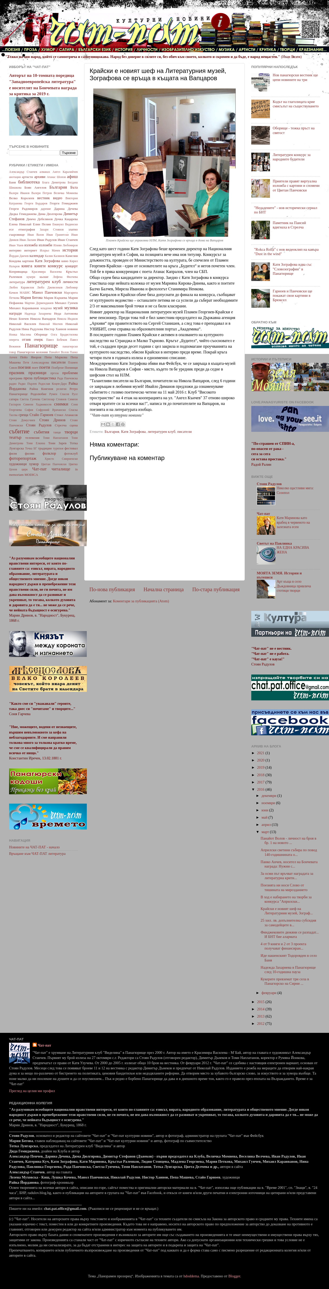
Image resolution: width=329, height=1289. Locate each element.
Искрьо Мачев (50, 250)
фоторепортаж (22, 458)
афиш (72, 176)
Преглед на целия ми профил (32, 1091)
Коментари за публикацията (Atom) (141, 601)
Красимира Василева (47, 271)
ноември (269, 803)
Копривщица (18, 271)
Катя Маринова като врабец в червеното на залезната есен (293, 522)
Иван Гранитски (57, 234)
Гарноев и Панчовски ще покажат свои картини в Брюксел (292, 295)
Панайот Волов (59, 352)
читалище (61, 468)
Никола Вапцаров (43, 319)
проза (28, 378)
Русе (75, 394)
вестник (43, 198)
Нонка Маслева (20, 334)
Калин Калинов (55, 255)
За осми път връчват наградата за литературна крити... (287, 875)
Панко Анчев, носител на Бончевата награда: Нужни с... (289, 864)
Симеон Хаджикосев (37, 404)
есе (11, 229)
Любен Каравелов (21, 287)
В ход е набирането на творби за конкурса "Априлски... (286, 899)
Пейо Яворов (30, 357)
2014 (261, 1009)
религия (61, 388)
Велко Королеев (21, 198)
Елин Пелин (42, 224)
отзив (26, 339)
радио (13, 383)
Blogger (234, 1276)
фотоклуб (71, 453)
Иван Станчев (68, 240)
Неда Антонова (66, 313)
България (111, 431)
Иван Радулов (47, 240)
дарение (46, 208)
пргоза (55, 373)
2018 (261, 775)
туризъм (58, 448)
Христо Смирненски (61, 458)
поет (35, 367)
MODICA (31, 475)
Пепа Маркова (56, 357)
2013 (261, 1016)
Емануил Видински (65, 224)
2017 (261, 782)
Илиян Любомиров (65, 245)
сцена (74, 425)
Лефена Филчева (65, 276)
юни (265, 810)
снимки (61, 404)
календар (37, 256)
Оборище (41, 334)
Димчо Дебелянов (39, 219)
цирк (25, 469)
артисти (27, 177)
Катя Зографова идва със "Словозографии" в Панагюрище (292, 269)
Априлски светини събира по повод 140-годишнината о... (289, 852)
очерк (38, 339)
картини (28, 261)
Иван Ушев (16, 245)
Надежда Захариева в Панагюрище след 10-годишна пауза (288, 969)
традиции (45, 448)
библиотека (29, 182)
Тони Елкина (35, 443)
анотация (15, 177)
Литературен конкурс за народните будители (292, 157)
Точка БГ (31, 448)
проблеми (70, 373)
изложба (31, 245)
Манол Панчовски (47, 292)
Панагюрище (41, 345)
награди (15, 313)
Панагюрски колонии (32, 352)
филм (13, 453)
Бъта (74, 187)
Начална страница (164, 589)
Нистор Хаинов (55, 329)
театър (15, 437)
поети (44, 367)
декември (269, 796)
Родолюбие (38, 394)
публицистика (45, 378)
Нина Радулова (32, 329)
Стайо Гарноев (41, 415)
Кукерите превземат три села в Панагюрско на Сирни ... (285, 981)
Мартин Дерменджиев (39, 303)
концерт (71, 266)
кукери (31, 276)
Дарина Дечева (66, 209)
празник (16, 372)
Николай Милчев (50, 323)
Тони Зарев (57, 443)
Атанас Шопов (56, 177)
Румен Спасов (59, 394)
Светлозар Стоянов (54, 399)
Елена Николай (20, 224)
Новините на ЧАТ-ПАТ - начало (34, 847)
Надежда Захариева (38, 313)
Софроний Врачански (51, 409)
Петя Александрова (36, 362)
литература (17, 282)
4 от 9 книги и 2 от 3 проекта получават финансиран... (283, 946)
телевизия (32, 438)
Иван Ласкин (27, 239)
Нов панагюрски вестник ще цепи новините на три (295, 77)
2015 (261, 1002)
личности (70, 282)
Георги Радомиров (23, 209)
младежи (46, 308)
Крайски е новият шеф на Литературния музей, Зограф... (287, 911)
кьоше (44, 277)
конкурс (55, 265)
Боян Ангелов (35, 187)
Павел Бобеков (56, 339)
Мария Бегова (31, 297)
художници (18, 464)
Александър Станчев (23, 171)
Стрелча (60, 425)
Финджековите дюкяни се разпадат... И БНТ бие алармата (290, 934)
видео (57, 198)
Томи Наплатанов (55, 437)
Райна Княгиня (41, 389)
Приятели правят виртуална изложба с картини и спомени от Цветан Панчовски (296, 185)
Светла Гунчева (30, 399)
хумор (34, 464)
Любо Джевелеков (49, 287)
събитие (19, 431)
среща (23, 415)
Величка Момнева (66, 193)
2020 (261, 760)
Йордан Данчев (19, 255)
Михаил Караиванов (24, 308)
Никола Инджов (67, 318)
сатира (13, 399)
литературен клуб (161, 431)
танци (57, 432)
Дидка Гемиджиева (23, 214)
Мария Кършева (55, 298)
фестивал (71, 448)
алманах (45, 171)
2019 (261, 767)
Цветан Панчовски (53, 464)
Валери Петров (41, 193)
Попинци (71, 367)
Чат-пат (39, 468)
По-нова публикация (112, 589)
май (265, 817)
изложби (45, 245)
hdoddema (191, 1276)
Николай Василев (22, 324)
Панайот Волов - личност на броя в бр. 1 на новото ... (288, 840)
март (266, 832)
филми (29, 453)
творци (71, 431)
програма (15, 378)
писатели (184, 431)
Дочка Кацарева (66, 219)
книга (27, 265)
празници (37, 372)
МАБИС (25, 292)
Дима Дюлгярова (50, 214)
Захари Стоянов (51, 229)
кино (64, 261)
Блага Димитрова (54, 182)
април (267, 825)
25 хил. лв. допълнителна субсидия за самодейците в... (288, 922)
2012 (261, 1023)
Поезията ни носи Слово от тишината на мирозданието (284, 887)
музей (58, 308)
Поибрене (57, 367)
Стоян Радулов (39, 425)
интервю (15, 250)
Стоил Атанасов (66, 415)
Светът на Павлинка (274, 543)
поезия (24, 367)
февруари (269, 993)
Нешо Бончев (19, 319)
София (29, 409)
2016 (261, 789)
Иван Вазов (35, 234)
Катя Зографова (133, 431)
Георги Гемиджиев (64, 203)
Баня (12, 182)
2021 (261, 753)
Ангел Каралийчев (65, 171)
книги (40, 265)
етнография (26, 229)
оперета (14, 339)
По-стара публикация (216, 589)
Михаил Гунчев (66, 303)
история (70, 250)
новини (72, 329)
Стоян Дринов (52, 420)
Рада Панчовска (67, 378)
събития (41, 431)
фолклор (49, 453)
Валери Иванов (19, 193)
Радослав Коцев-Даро (52, 383)
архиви (39, 177)
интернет (30, 250)
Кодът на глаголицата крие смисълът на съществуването (296, 104)
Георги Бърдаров (36, 203)
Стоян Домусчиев (22, 420)
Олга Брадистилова (64, 334)
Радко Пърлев (27, 383)
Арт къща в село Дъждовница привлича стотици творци (294, 586)
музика (71, 307)
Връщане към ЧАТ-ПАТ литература (37, 853)
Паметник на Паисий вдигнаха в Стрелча (289, 225)
